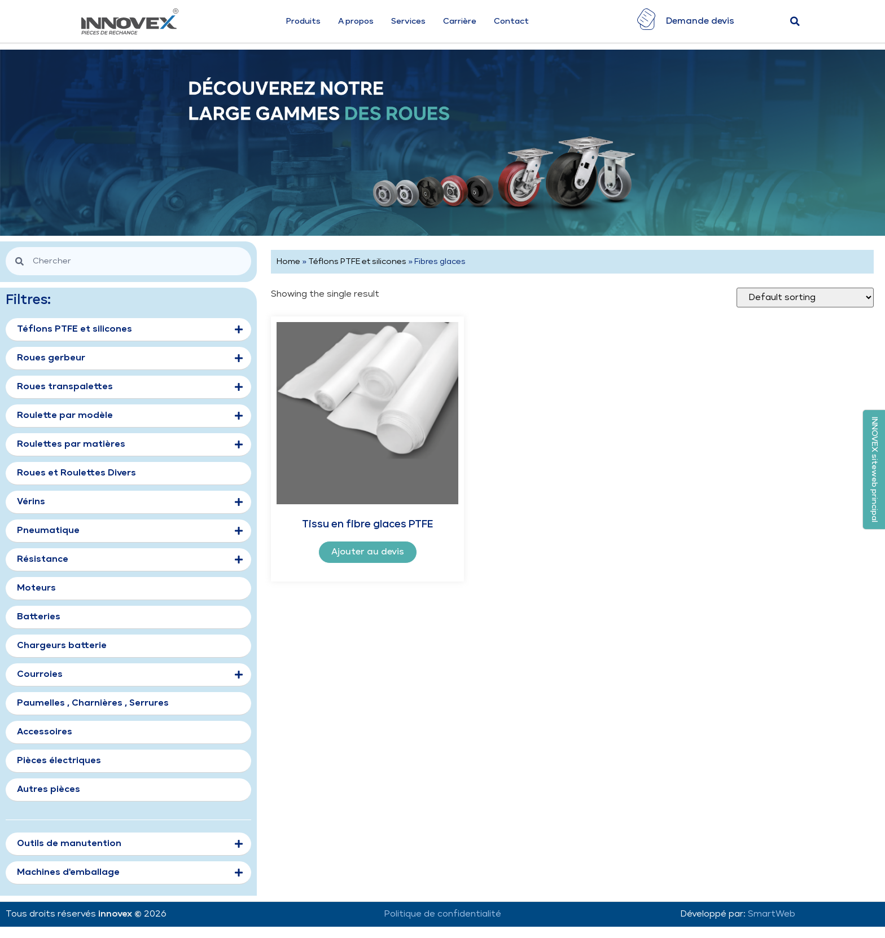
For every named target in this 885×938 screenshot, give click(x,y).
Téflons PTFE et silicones (357, 262)
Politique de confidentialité (442, 914)
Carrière (459, 21)
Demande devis (700, 21)
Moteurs (36, 588)
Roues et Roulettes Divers (76, 473)
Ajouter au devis (367, 552)
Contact (511, 21)
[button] (874, 469)
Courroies (130, 675)
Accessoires (44, 732)
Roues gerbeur (130, 359)
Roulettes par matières (130, 445)
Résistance (130, 560)
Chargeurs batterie (62, 645)
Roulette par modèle (130, 416)
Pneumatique (130, 531)
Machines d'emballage (130, 873)
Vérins (130, 502)
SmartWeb (771, 914)
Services (408, 21)
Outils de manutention (130, 844)
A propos (356, 21)
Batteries (38, 617)
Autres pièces (48, 789)
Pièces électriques (59, 760)
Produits (303, 21)
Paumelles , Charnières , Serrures (93, 703)
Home (288, 262)
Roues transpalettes (130, 387)
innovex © (121, 914)
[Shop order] (805, 297)
